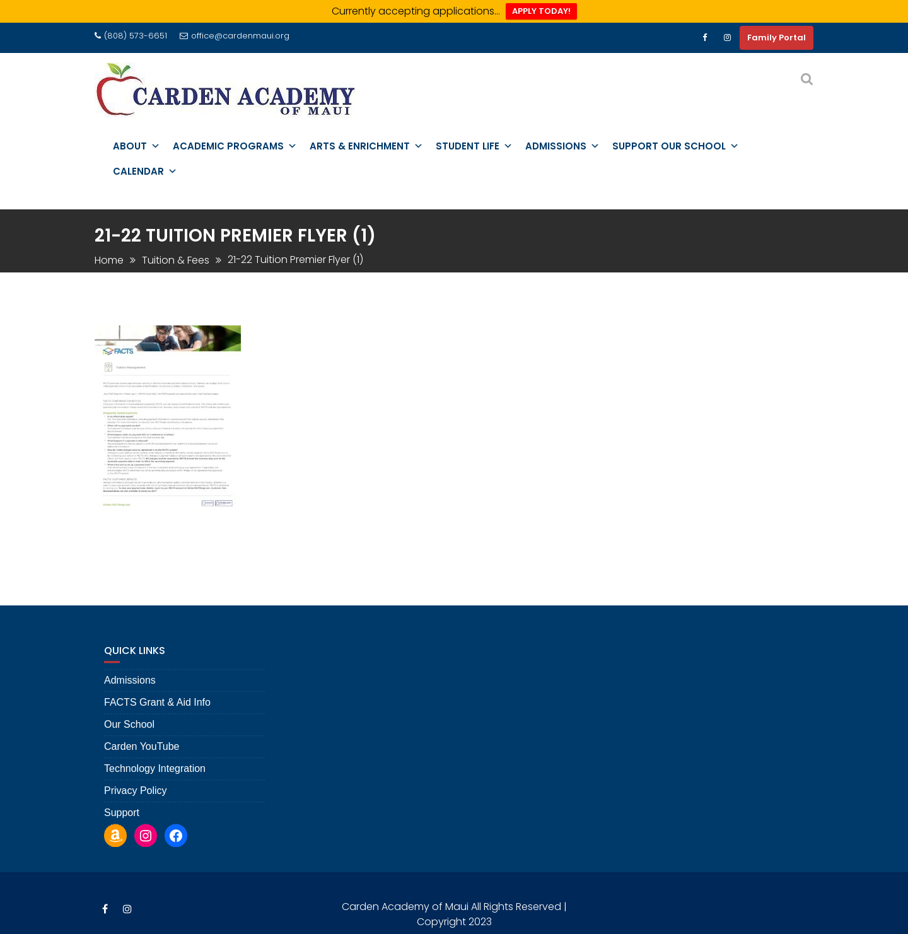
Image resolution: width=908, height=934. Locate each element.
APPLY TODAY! (541, 11)
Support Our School (675, 146)
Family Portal (776, 38)
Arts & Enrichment (366, 146)
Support (121, 820)
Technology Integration (155, 776)
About (136, 146)
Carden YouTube (142, 754)
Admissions (562, 146)
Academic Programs (235, 146)
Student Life (474, 146)
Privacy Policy (135, 798)
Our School (129, 732)
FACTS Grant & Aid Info (157, 709)
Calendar (145, 171)
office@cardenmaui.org (234, 36)
